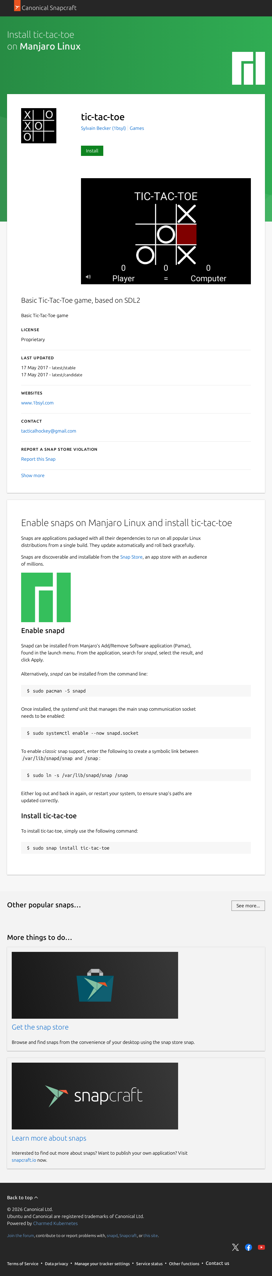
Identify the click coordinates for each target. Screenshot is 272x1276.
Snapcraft (128, 1235)
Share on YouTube (261, 1247)
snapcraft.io (24, 1160)
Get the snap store (40, 1027)
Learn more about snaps (49, 1138)
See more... (248, 905)
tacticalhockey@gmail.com (48, 430)
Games (137, 128)
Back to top (22, 1197)
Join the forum (20, 1235)
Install (92, 150)
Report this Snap (38, 459)
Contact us (217, 1263)
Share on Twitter (235, 1247)
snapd (112, 1235)
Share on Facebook (248, 1247)
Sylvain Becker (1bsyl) (104, 128)
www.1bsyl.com (37, 402)
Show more (33, 475)
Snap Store (131, 556)
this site (150, 1235)
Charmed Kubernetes (55, 1223)
